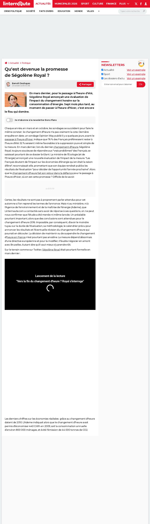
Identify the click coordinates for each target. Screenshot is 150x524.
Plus (124, 3)
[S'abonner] (123, 84)
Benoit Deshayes (21, 83)
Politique (26, 63)
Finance (111, 3)
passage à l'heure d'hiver (19, 139)
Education (64, 11)
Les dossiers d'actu (113, 78)
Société (30, 11)
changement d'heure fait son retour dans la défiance (42, 173)
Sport (85, 3)
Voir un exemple (136, 70)
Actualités (43, 3)
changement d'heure (65, 147)
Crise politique (13, 11)
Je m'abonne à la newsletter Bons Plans (31, 120)
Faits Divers (46, 11)
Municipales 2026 (66, 3)
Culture (97, 3)
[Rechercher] (132, 11)
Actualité (14, 63)
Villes (90, 11)
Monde (79, 11)
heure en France (16, 237)
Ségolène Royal (51, 249)
